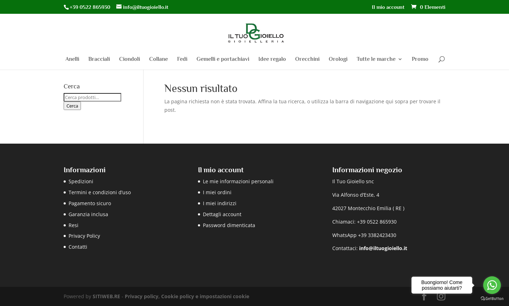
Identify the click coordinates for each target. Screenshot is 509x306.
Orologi (338, 59)
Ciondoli (129, 59)
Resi (73, 225)
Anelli (72, 59)
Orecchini (307, 59)
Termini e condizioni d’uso (100, 192)
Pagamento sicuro (90, 203)
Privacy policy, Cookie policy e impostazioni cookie (187, 296)
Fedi (182, 59)
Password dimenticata (229, 225)
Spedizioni (81, 181)
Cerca (72, 106)
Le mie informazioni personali (238, 181)
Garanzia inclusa (88, 214)
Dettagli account (222, 214)
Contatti (78, 246)
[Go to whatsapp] (492, 285)
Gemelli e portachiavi (223, 59)
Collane (158, 59)
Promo (420, 59)
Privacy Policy (84, 235)
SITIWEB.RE (106, 296)
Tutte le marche (376, 59)
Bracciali (99, 59)
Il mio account (388, 7)
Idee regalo (272, 59)
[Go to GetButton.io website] (492, 298)
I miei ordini (217, 192)
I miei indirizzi (219, 203)
